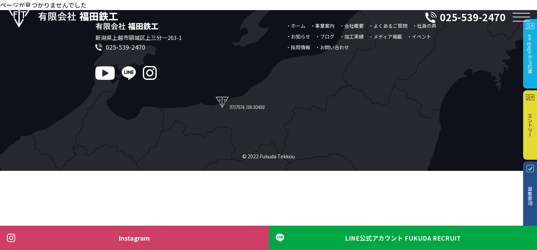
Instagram (134, 237)
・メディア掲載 (385, 36)
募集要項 (530, 196)
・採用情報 (298, 47)
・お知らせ (298, 36)
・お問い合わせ (332, 47)
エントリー (530, 125)
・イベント (419, 36)
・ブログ (325, 36)
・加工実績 (351, 36)
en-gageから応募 (530, 54)
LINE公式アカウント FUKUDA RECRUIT (403, 237)
